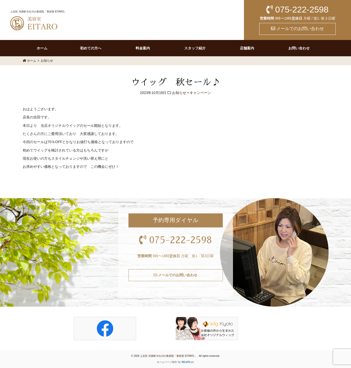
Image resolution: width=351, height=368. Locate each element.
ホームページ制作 (167, 362)
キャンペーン (200, 93)
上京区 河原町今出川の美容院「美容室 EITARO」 (168, 356)
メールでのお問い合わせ (297, 28)
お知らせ (179, 93)
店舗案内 (247, 48)
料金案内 (143, 48)
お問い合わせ (299, 48)
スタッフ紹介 (195, 48)
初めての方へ (90, 48)
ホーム (42, 48)
